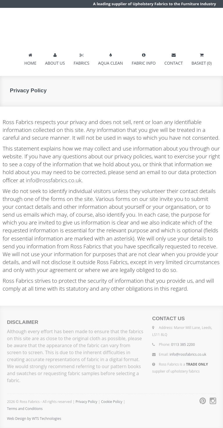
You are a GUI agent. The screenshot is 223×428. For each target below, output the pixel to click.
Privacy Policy (86, 401)
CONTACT (173, 58)
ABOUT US (55, 58)
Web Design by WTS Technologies (34, 418)
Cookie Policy (112, 401)
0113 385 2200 (183, 343)
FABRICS (81, 58)
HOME (30, 58)
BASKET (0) (201, 58)
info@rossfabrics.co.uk (54, 180)
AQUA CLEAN (110, 58)
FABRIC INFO (144, 58)
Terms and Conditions (25, 408)
